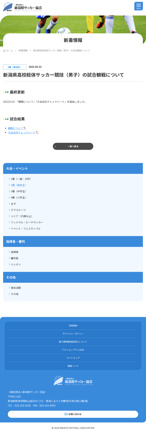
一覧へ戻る (73, 146)
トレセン (16, 264)
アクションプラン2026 (73, 349)
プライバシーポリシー (73, 333)
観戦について (15, 128)
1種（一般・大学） (21, 179)
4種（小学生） (19, 197)
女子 (13, 203)
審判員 (14, 258)
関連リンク (73, 365)
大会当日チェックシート (21, 132)
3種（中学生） (19, 191)
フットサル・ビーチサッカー (27, 222)
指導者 (14, 252)
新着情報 (23, 50)
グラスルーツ (18, 210)
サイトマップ (73, 357)
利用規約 (73, 325)
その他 (14, 294)
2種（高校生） (19, 185)
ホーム (9, 50)
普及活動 (16, 288)
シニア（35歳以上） (22, 216)
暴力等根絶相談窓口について (73, 341)
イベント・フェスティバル (26, 228)
